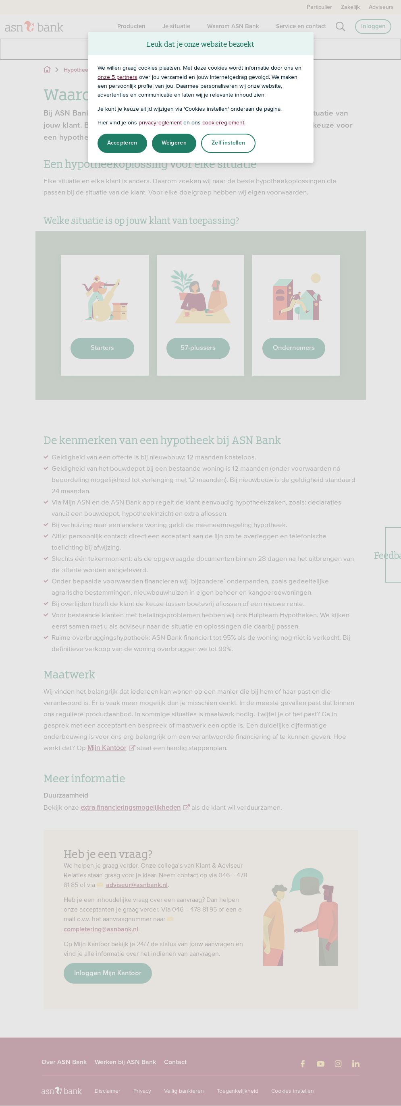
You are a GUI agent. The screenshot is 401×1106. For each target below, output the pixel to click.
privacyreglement (160, 122)
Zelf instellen (228, 143)
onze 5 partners (117, 77)
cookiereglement (223, 122)
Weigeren (174, 143)
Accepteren (122, 143)
